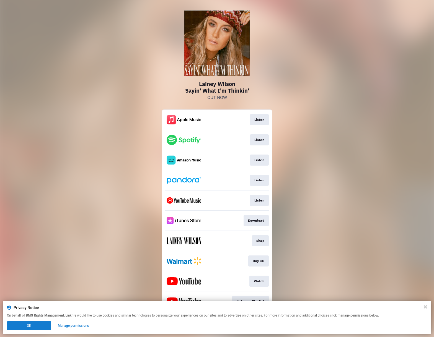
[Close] (425, 306)
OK (29, 326)
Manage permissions (73, 326)
